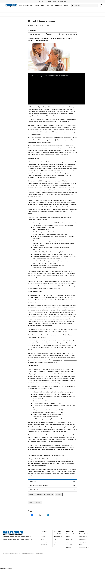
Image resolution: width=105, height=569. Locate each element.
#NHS (30, 502)
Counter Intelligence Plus (84, 548)
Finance (56, 542)
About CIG (69, 544)
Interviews (43, 536)
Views (42, 539)
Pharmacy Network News (84, 543)
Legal (55, 539)
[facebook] (32, 515)
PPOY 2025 (44, 544)
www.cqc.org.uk (57, 360)
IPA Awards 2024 (45, 542)
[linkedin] (48, 515)
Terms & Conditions (71, 533)
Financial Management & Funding (45, 494)
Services (31, 494)
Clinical (55, 544)
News (42, 533)
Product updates (58, 536)
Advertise (68, 547)
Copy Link (52, 481)
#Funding (38, 502)
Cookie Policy (69, 539)
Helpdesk (68, 542)
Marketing (58, 494)
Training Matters (83, 536)
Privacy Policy (69, 536)
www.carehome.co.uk (70, 360)
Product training (58, 533)
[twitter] (40, 515)
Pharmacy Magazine (84, 533)
